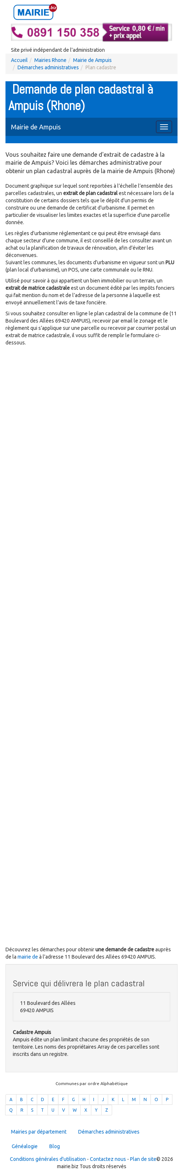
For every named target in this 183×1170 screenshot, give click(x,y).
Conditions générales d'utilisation (48, 1159)
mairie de (28, 957)
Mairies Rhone (50, 60)
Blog (54, 1146)
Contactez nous (108, 1159)
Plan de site (143, 1159)
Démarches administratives (48, 67)
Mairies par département (38, 1132)
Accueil (19, 60)
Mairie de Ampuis (92, 60)
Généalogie (25, 1146)
